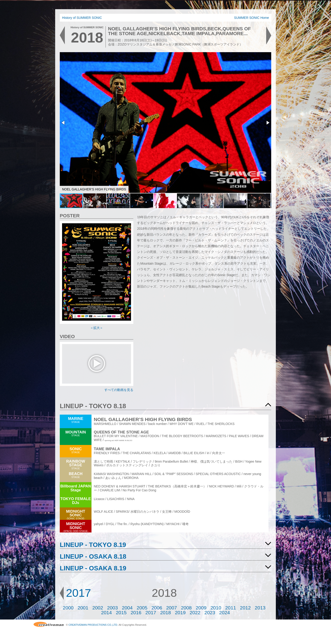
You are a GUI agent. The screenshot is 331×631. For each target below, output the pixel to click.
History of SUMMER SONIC (82, 18)
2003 (112, 607)
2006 (156, 607)
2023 (209, 612)
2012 (245, 607)
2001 (83, 607)
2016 (136, 612)
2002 (97, 607)
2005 (142, 607)
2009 (201, 607)
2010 (216, 607)
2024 (224, 612)
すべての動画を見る (118, 390)
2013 (260, 607)
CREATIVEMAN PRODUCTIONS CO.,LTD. (93, 624)
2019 (180, 612)
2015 (121, 612)
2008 (186, 607)
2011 (230, 607)
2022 (195, 612)
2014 (106, 612)
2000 (68, 607)
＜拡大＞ (96, 328)
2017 (78, 593)
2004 (127, 607)
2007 (171, 607)
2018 (165, 612)
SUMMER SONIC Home (251, 18)
